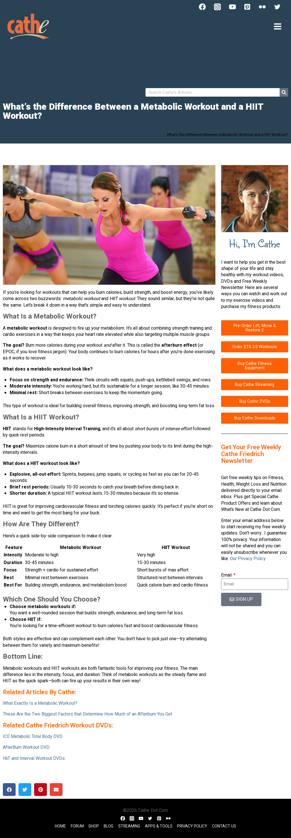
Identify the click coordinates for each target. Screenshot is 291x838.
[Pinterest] (247, 7)
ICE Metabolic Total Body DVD (33, 736)
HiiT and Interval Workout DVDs (34, 758)
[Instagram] (217, 7)
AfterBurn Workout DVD (26, 747)
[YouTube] (232, 7)
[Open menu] (277, 26)
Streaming (129, 826)
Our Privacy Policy (248, 558)
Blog (108, 826)
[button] (9, 789)
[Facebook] (202, 7)
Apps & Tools (158, 826)
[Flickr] (262, 7)
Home (60, 826)
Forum (77, 826)
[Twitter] (277, 7)
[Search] (284, 92)
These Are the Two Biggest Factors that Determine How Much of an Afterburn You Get (87, 714)
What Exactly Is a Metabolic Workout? (40, 703)
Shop (93, 826)
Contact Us (224, 826)
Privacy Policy (192, 826)
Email (227, 575)
